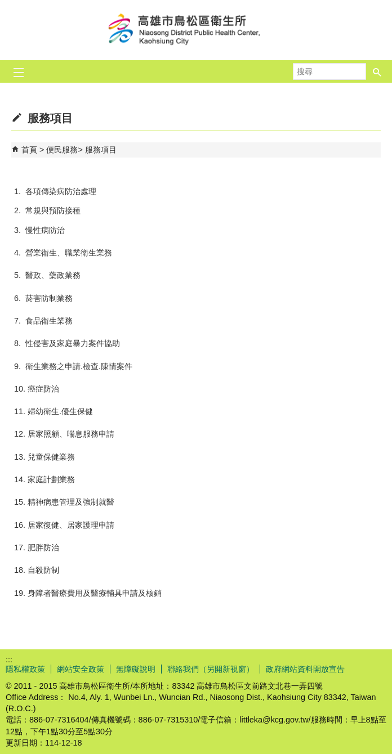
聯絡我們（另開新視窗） (210, 669)
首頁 (29, 149)
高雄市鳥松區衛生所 (196, 30)
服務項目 (101, 149)
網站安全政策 (80, 669)
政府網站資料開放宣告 (305, 669)
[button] (377, 68)
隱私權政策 (25, 669)
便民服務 (62, 149)
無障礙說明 (135, 669)
